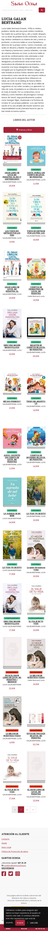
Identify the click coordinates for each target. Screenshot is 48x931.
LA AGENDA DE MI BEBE (11, 514)
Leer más (34, 922)
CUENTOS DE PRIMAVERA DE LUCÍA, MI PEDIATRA (36, 290)
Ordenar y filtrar (24, 130)
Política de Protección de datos (15, 851)
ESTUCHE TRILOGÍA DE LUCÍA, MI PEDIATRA (36, 735)
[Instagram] (17, 873)
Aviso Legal (6, 847)
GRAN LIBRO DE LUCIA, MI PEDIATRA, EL (12, 289)
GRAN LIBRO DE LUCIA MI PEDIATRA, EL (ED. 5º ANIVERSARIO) (12, 176)
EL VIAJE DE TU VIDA (36, 622)
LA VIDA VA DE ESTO (36, 513)
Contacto (5, 839)
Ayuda (4, 843)
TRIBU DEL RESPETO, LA (36, 402)
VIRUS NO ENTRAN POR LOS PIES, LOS (36, 232)
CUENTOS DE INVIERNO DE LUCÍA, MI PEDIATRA (36, 457)
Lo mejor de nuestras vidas (36, 568)
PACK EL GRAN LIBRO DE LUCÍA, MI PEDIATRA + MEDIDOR (12, 678)
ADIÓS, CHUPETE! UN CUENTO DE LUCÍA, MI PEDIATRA (12, 458)
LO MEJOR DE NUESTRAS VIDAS (36, 676)
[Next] (33, 809)
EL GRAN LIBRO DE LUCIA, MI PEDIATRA (36, 791)
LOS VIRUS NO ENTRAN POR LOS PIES (12, 233)
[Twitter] (10, 873)
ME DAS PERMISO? (12, 401)
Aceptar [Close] (20, 922)
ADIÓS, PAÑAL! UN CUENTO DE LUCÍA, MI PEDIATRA (36, 175)
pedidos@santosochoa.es (15, 865)
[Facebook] (4, 873)
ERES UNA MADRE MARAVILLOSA (12, 346)
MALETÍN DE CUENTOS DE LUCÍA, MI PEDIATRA (36, 347)
